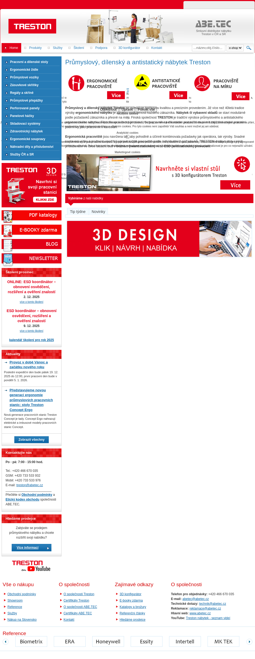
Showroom (15, 600)
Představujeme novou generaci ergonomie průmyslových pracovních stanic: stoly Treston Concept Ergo (31, 400)
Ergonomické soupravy (27, 139)
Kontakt (69, 620)
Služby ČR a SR (22, 154)
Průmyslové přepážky (26, 100)
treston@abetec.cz (29, 485)
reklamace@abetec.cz (205, 608)
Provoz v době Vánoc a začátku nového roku (29, 364)
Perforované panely (24, 108)
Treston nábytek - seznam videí (208, 618)
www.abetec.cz (200, 613)
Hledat (249, 47)
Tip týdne (78, 211)
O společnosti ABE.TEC (80, 607)
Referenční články (132, 613)
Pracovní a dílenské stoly (29, 62)
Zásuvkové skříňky (24, 85)
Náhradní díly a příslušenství (31, 147)
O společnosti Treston (79, 594)
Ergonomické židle (24, 70)
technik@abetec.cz (212, 604)
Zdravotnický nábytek (26, 131)
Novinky (98, 211)
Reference (14, 607)
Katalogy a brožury (133, 607)
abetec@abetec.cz (195, 599)
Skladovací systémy (25, 123)
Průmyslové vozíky (24, 77)
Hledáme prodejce (132, 620)
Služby (12, 613)
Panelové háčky (22, 116)
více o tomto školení (31, 301)
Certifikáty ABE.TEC (78, 613)
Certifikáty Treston (76, 600)
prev (5, 642)
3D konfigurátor (130, 594)
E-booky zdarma (131, 600)
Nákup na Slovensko (22, 620)
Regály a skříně (21, 93)
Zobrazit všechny (32, 440)
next (249, 642)
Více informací (27, 547)
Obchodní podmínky (21, 594)
